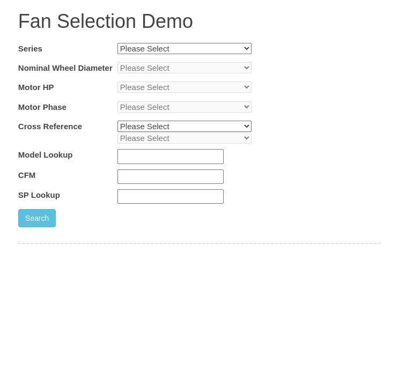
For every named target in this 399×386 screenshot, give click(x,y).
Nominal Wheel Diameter (65, 67)
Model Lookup (45, 154)
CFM (27, 175)
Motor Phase (42, 107)
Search (37, 218)
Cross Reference (50, 126)
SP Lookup (39, 194)
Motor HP (36, 87)
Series (30, 48)
